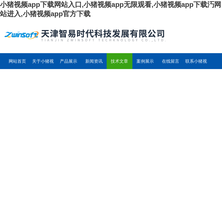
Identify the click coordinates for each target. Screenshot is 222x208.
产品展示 (68, 61)
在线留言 (170, 61)
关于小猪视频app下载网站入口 (43, 64)
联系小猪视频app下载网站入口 (196, 64)
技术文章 (119, 61)
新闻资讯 (94, 61)
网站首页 (17, 61)
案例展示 (145, 61)
